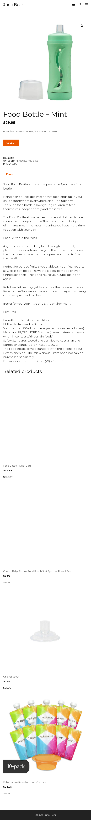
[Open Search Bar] (80, 4)
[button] (82, 26)
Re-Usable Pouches (22, 131)
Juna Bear (13, 4)
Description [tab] (14, 174)
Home (6, 131)
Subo (14, 164)
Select (11, 142)
